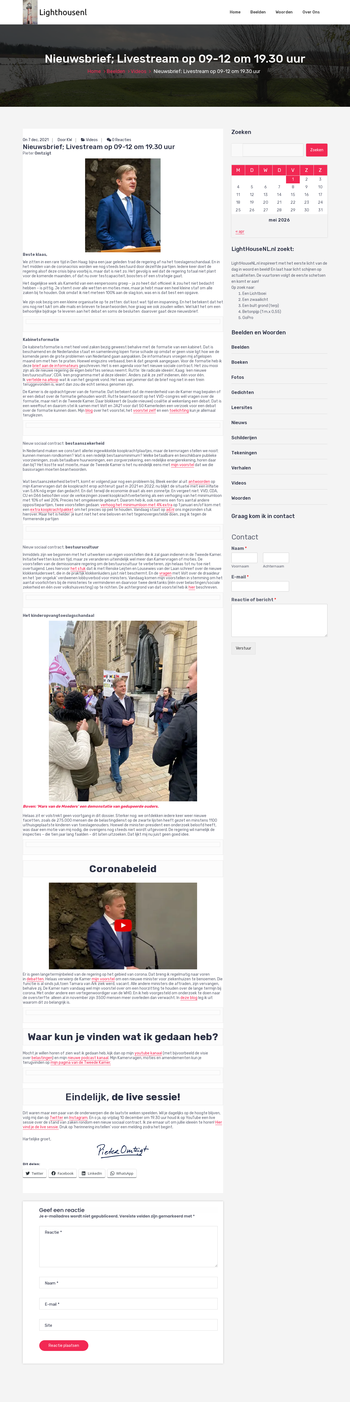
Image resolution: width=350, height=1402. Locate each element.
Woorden (284, 12)
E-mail (240, 577)
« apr (240, 231)
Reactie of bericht (253, 599)
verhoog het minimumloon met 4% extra (136, 505)
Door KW (65, 140)
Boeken (239, 362)
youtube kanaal (148, 1053)
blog (89, 410)
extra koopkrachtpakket (52, 509)
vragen (165, 573)
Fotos (237, 377)
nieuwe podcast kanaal (88, 1058)
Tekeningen (244, 452)
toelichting (179, 410)
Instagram (78, 1117)
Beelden (258, 12)
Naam (239, 548)
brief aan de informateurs (55, 365)
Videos (138, 71)
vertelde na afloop (42, 379)
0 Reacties (119, 140)
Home (235, 12)
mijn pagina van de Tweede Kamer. (81, 1062)
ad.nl (170, 509)
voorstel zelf (144, 410)
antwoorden (199, 481)
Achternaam (273, 566)
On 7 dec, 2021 (36, 140)
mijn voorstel (182, 465)
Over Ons (311, 12)
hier (192, 587)
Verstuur (243, 648)
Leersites (241, 407)
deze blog (188, 997)
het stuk (78, 568)
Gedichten (242, 392)
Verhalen (241, 468)
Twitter (56, 1117)
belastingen (42, 1058)
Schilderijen (244, 437)
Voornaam (240, 566)
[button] (58, 12)
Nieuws (239, 422)
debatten (35, 979)
